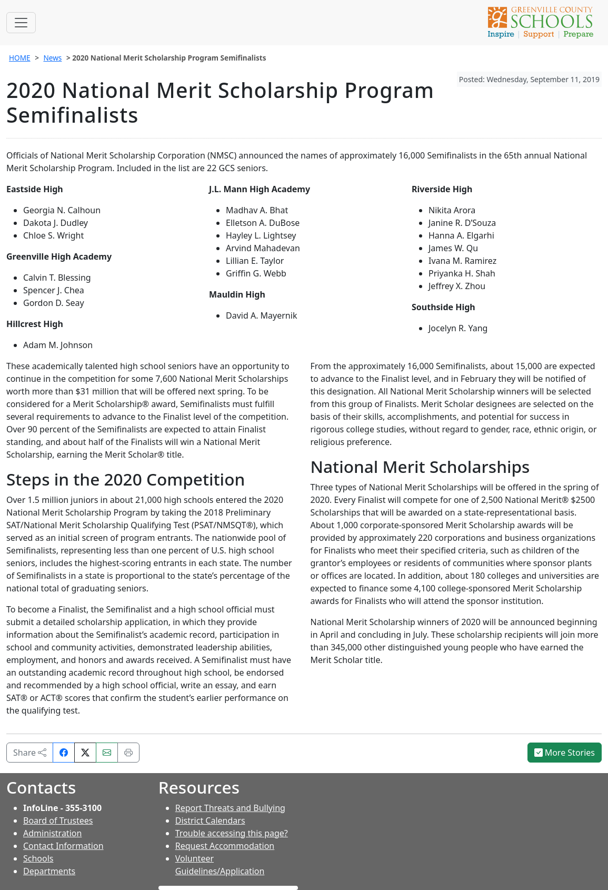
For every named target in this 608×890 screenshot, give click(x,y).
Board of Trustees (58, 820)
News (52, 58)
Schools (38, 858)
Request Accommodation (224, 846)
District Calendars (210, 820)
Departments (49, 871)
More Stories (564, 752)
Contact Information (63, 846)
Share (29, 752)
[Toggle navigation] (21, 22)
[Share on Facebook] (64, 753)
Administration (52, 833)
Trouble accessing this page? (231, 833)
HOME (20, 58)
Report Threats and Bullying (230, 808)
